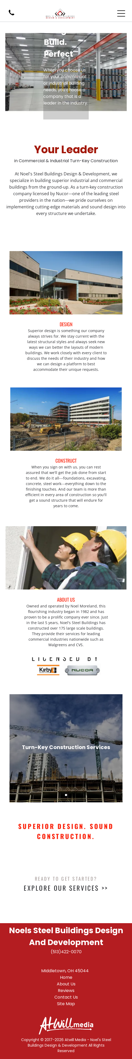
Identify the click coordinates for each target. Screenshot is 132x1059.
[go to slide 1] (66, 795)
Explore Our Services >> (66, 888)
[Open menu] (121, 13)
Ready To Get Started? (66, 878)
